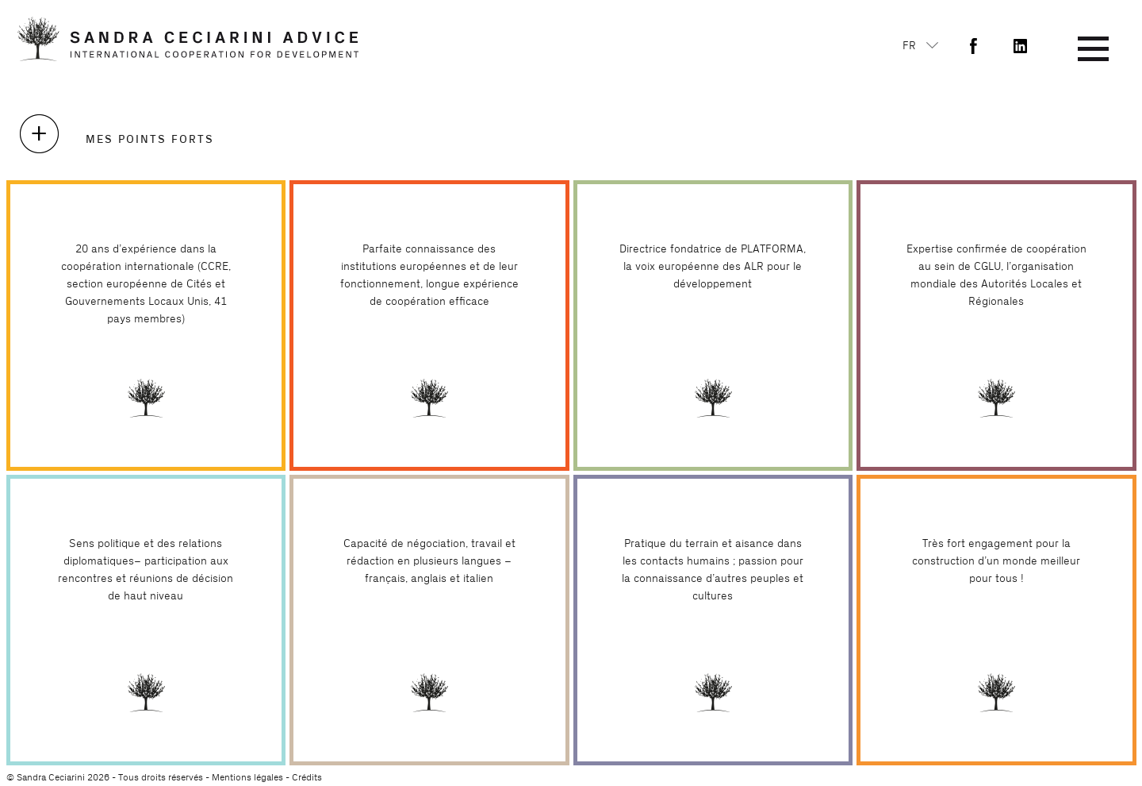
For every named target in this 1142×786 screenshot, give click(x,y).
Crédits (307, 777)
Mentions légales (247, 777)
